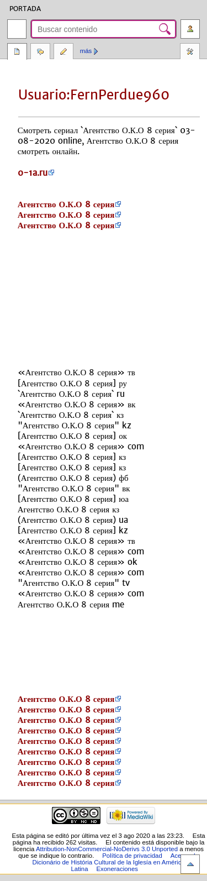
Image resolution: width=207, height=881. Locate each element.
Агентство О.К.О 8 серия (66, 204)
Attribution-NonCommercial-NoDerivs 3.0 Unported (107, 849)
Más (86, 51)
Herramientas (190, 52)
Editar (63, 52)
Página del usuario (17, 52)
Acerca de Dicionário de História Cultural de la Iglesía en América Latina (116, 862)
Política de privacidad (132, 855)
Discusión (40, 52)
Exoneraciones (117, 869)
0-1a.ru (32, 172)
